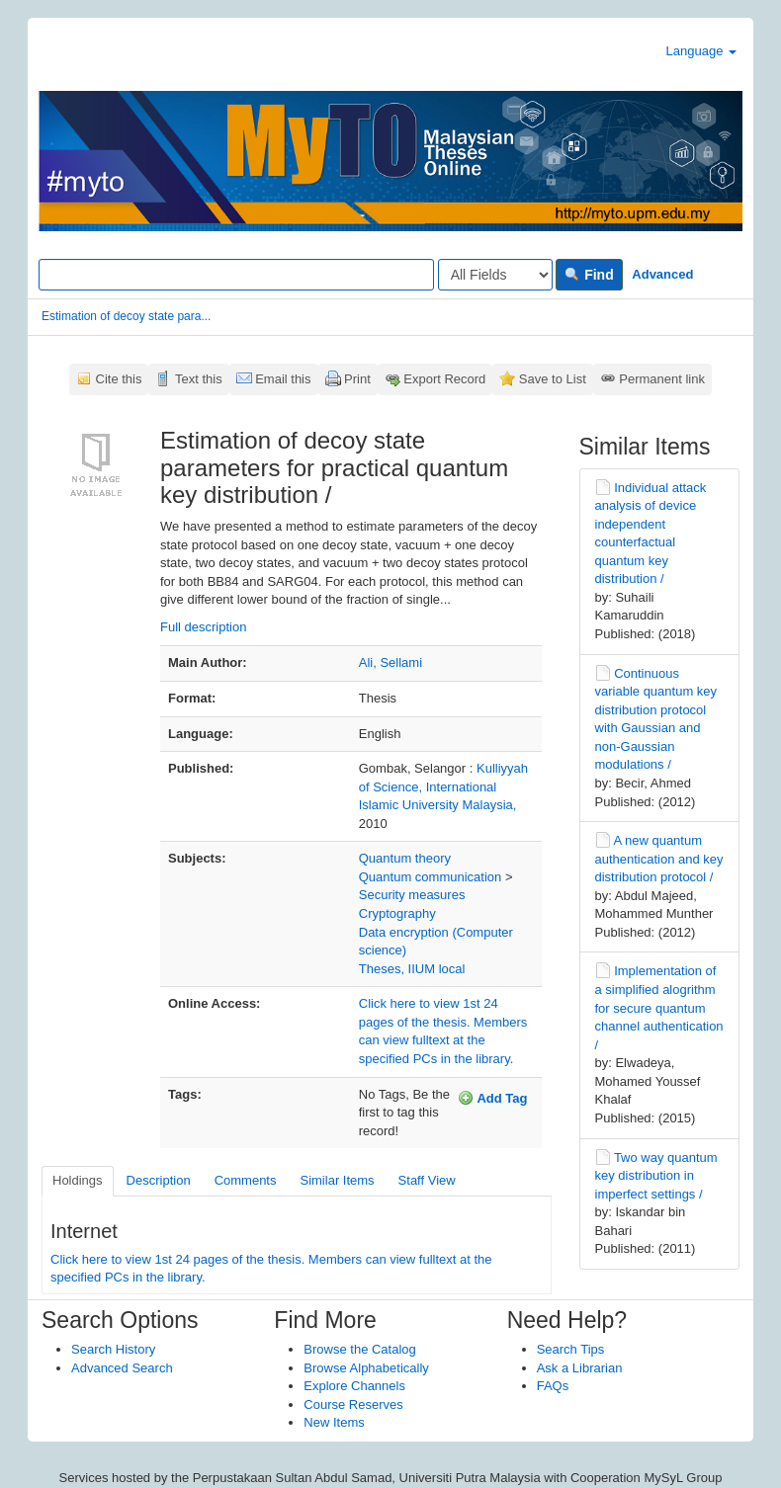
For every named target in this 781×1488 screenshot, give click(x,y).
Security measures (412, 894)
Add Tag (492, 1098)
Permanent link (662, 379)
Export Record (444, 379)
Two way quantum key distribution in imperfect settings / (656, 1175)
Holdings (77, 1180)
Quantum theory (405, 858)
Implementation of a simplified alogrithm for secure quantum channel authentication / (659, 1007)
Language (701, 50)
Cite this (119, 379)
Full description (203, 627)
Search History (113, 1349)
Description (159, 1180)
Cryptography (397, 913)
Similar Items (337, 1180)
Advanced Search (122, 1368)
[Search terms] (236, 274)
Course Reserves (353, 1404)
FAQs (553, 1385)
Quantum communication (430, 876)
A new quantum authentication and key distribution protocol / (659, 858)
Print (357, 379)
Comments (246, 1180)
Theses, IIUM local (412, 968)
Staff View (427, 1180)
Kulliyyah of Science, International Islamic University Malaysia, (443, 786)
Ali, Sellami (390, 662)
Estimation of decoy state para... (126, 316)
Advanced (662, 274)
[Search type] (495, 274)
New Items (334, 1422)
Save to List (552, 379)
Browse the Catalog (359, 1349)
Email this (282, 379)
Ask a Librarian (580, 1368)
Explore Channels (354, 1385)
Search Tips (571, 1349)
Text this (198, 379)
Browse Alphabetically (366, 1368)
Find (588, 275)
